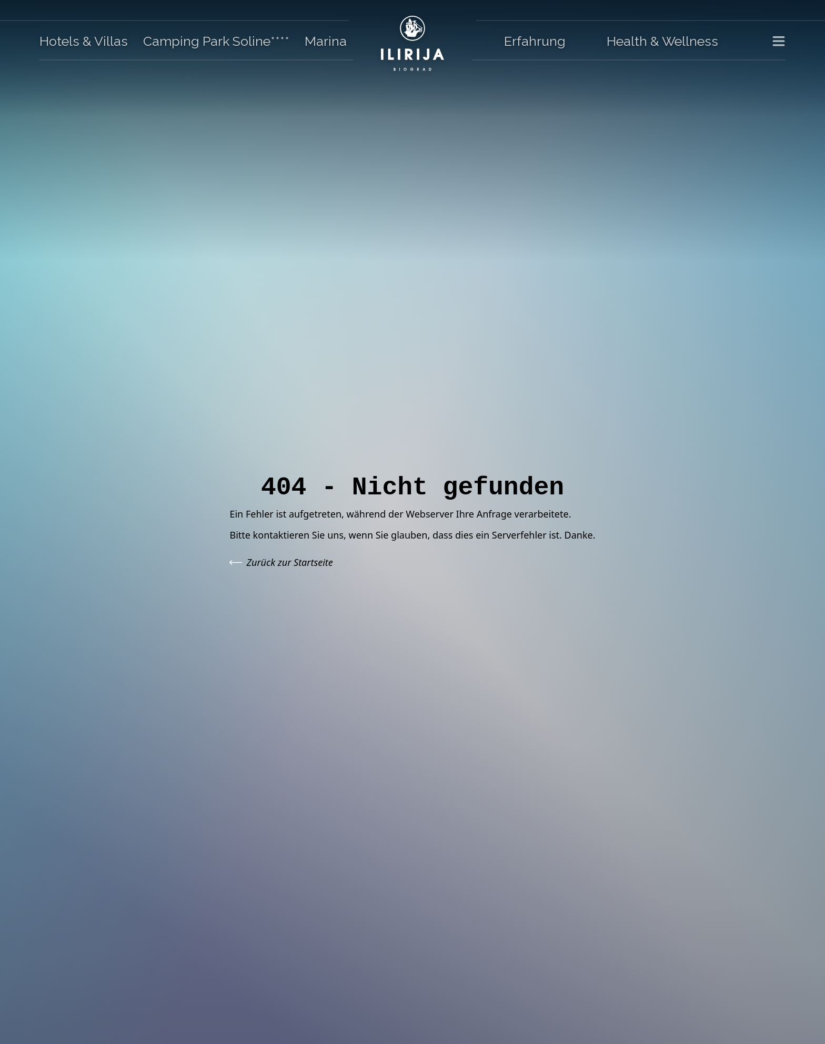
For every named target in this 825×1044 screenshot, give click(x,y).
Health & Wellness (662, 41)
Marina (326, 41)
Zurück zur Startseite (281, 562)
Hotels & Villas (83, 41)
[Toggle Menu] (772, 41)
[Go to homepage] (412, 43)
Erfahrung (535, 41)
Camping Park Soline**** (216, 41)
